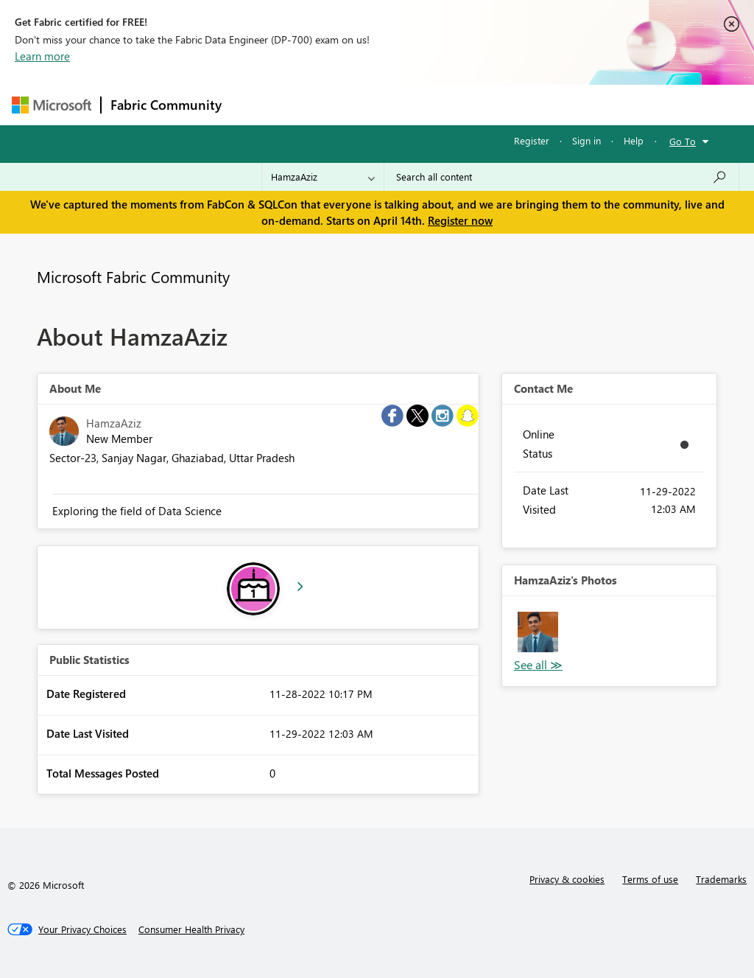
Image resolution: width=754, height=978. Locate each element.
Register (531, 140)
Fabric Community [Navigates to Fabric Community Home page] (166, 104)
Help (634, 140)
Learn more (42, 56)
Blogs (512, 104)
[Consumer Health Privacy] (191, 929)
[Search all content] (561, 177)
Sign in (586, 140)
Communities (445, 104)
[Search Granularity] (323, 177)
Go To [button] (682, 141)
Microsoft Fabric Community (133, 276)
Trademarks (721, 879)
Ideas (380, 104)
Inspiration (319, 104)
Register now (460, 220)
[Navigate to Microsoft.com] (51, 105)
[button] (538, 632)
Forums (255, 104)
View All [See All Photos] (538, 665)
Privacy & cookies (567, 879)
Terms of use (650, 879)
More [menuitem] (562, 104)
